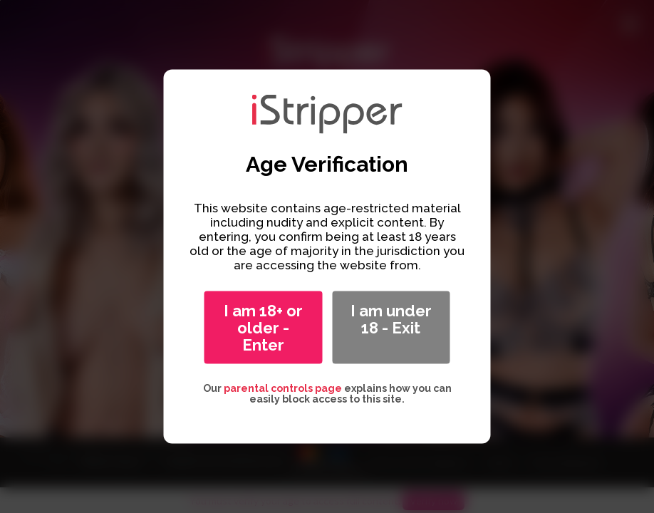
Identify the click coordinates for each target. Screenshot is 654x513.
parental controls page (283, 388)
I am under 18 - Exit (391, 319)
